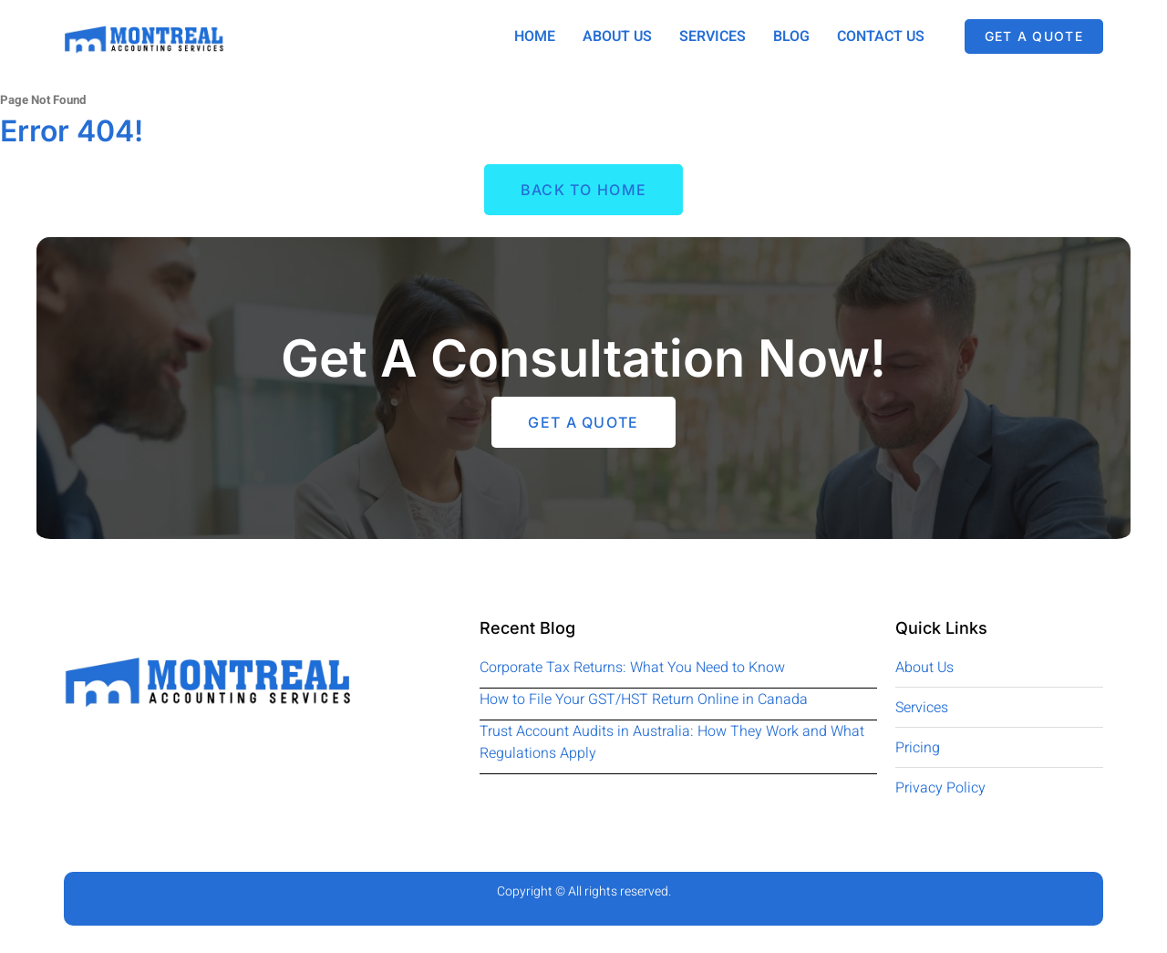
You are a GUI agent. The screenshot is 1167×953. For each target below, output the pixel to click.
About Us (617, 36)
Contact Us (880, 36)
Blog (791, 36)
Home (534, 36)
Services (712, 36)
